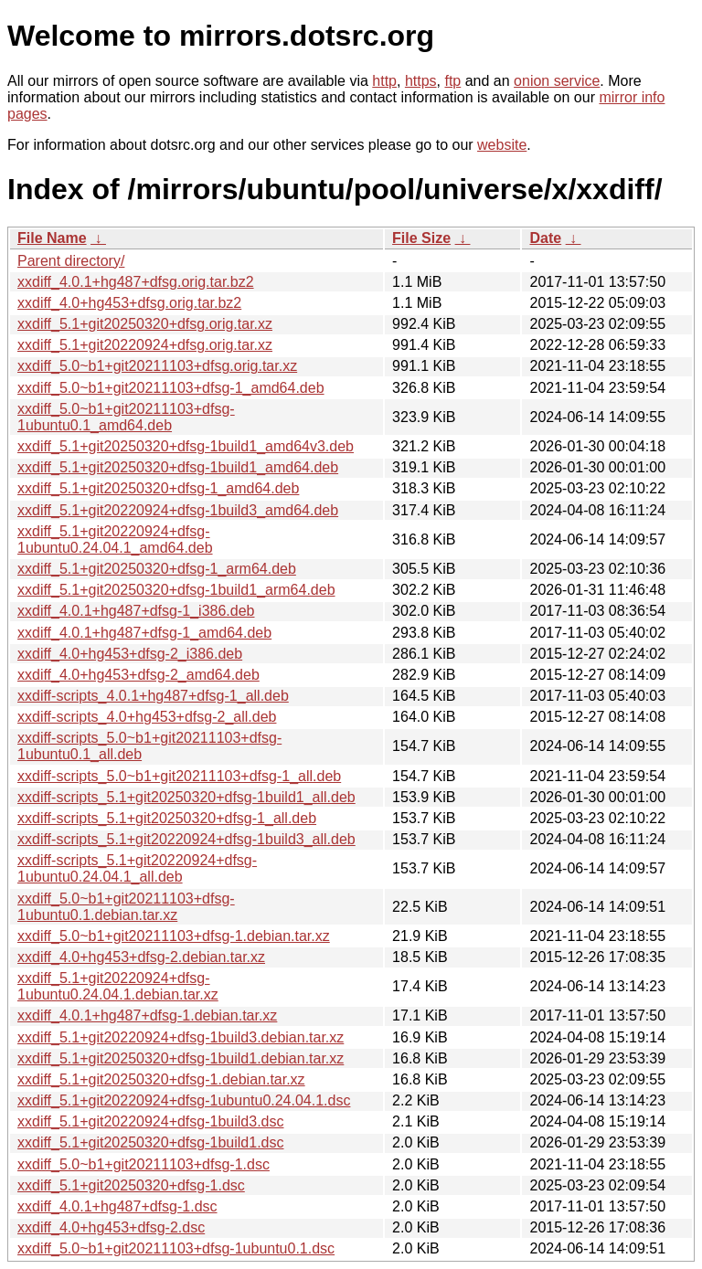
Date (545, 238)
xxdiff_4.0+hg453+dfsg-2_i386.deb (129, 653)
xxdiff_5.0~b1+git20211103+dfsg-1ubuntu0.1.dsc (176, 1248)
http (384, 81)
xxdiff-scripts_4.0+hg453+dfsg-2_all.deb (146, 716)
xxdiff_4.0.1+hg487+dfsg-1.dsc (117, 1206)
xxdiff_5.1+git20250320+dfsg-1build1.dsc (150, 1142)
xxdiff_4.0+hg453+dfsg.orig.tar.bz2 (129, 303)
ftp (452, 81)
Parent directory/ (70, 261)
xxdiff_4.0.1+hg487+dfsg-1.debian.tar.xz (147, 1015)
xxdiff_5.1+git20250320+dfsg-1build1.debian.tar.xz (180, 1058)
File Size (421, 238)
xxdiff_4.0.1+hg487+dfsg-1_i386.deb (135, 611)
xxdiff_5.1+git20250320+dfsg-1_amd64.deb (158, 488)
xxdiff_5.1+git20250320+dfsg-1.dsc (131, 1185)
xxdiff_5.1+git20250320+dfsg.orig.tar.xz (144, 324)
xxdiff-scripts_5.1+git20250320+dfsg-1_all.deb (166, 818)
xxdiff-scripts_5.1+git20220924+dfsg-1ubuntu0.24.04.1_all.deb (137, 868)
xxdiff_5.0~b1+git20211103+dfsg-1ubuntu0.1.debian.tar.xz (126, 907)
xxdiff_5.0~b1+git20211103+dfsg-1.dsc (143, 1164)
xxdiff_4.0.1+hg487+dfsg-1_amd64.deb (144, 632)
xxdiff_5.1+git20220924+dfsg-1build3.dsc (150, 1121)
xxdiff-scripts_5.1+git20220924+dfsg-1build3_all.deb (186, 839)
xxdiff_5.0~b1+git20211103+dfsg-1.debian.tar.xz (173, 936)
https (421, 81)
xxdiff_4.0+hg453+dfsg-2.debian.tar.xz (141, 957)
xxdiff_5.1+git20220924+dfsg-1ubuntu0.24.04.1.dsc (183, 1100)
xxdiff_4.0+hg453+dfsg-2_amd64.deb (138, 674)
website (501, 145)
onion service (557, 81)
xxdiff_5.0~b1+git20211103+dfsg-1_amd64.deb (170, 388)
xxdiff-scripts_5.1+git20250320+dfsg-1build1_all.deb (186, 797)
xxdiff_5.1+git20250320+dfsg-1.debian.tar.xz (161, 1079)
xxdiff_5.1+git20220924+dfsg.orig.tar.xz (144, 345)
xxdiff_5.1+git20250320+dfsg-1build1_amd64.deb (177, 467)
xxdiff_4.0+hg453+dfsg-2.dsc (111, 1227)
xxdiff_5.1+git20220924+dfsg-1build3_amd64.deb (177, 510)
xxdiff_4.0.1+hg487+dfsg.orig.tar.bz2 (135, 282)
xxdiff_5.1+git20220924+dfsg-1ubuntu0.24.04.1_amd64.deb (115, 539)
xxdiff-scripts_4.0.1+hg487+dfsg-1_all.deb (153, 695)
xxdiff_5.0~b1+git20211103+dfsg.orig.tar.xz (157, 366)
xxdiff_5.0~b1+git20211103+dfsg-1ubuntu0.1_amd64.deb (126, 417)
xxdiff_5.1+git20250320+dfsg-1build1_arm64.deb (176, 589)
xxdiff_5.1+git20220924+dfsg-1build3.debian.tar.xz (180, 1037)
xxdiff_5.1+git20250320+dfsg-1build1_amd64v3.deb (185, 446)
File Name (52, 238)
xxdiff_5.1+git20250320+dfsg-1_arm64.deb (156, 568)
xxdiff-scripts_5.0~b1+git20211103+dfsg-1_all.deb (179, 776)
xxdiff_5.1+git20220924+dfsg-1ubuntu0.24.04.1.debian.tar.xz (117, 986)
